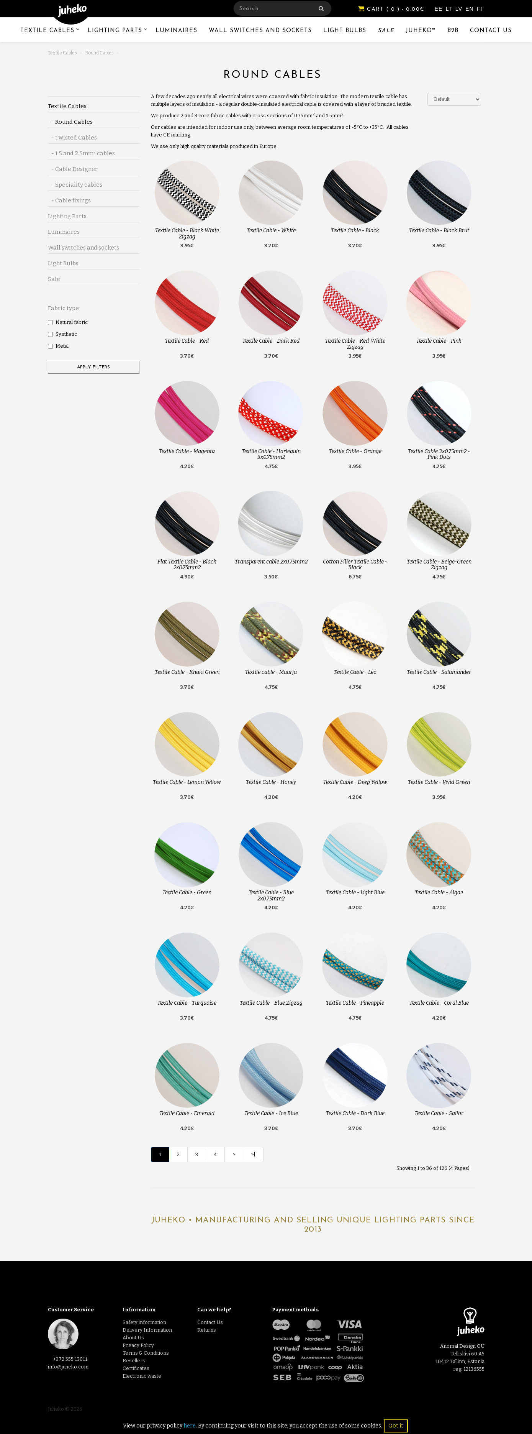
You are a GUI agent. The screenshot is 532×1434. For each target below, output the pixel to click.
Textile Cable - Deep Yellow (355, 782)
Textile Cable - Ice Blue (271, 1113)
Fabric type (63, 308)
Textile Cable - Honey (271, 782)
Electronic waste (142, 1376)
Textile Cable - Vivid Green (439, 782)
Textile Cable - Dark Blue (355, 1113)
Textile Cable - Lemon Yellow (187, 782)
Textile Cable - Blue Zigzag (271, 1003)
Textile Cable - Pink (439, 341)
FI (480, 9)
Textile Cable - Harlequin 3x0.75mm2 (271, 454)
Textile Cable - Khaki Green (187, 672)
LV (459, 9)
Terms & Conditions (146, 1353)
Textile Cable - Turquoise (186, 1003)
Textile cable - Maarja (271, 672)
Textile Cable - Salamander (439, 672)
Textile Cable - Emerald (186, 1113)
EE (440, 9)
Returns (206, 1330)
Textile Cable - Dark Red (271, 341)
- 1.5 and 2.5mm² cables (81, 153)
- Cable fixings (69, 200)
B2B (452, 31)
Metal (58, 346)
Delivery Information (147, 1330)
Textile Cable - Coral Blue (439, 1003)
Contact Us (491, 31)
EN (470, 9)
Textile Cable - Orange (355, 451)
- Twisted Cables (72, 137)
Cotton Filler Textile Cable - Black (355, 564)
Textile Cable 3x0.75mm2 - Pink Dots (439, 454)
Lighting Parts (115, 31)
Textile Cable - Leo (355, 672)
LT (449, 9)
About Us (133, 1337)
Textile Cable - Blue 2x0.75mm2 (271, 895)
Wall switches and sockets (260, 31)
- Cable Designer (73, 169)
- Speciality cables (75, 184)
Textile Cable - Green (186, 892)
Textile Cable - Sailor (438, 1113)
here (189, 1426)
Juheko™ (421, 31)
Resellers (134, 1360)
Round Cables (99, 53)
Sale (386, 31)
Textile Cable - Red (187, 341)
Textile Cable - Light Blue (355, 892)
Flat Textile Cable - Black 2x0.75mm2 (186, 564)
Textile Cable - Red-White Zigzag (355, 344)
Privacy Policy (138, 1345)
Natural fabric (68, 322)
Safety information (144, 1322)
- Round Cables (70, 121)
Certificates (136, 1368)
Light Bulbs (344, 31)
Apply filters (93, 367)
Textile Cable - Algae (439, 892)
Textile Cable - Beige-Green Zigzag (439, 564)
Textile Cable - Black (355, 230)
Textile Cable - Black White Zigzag (187, 233)
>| (253, 1154)
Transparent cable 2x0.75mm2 (271, 561)
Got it (395, 1426)
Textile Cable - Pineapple (355, 1003)
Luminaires (176, 31)
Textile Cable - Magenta (187, 451)
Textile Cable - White (271, 230)
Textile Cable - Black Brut (439, 230)
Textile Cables (47, 31)
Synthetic (62, 334)
